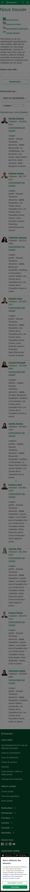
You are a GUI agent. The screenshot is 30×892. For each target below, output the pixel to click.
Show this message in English (11, 878)
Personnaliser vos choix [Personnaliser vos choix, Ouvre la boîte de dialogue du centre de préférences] (15, 883)
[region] (15, 874)
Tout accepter (15, 887)
